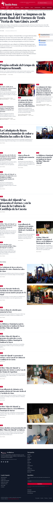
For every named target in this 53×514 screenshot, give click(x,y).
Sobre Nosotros (4, 477)
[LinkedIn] (7, 461)
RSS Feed (29, 471)
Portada (2, 7)
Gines (24, 10)
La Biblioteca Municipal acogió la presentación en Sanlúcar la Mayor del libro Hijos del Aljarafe (44, 159)
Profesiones (49, 7)
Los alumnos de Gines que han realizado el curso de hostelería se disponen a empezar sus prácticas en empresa (44, 91)
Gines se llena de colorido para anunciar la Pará (26, 157)
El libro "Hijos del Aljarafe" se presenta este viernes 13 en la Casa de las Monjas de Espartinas (8, 226)
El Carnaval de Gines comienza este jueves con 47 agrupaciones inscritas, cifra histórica (26, 103)
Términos (46, 498)
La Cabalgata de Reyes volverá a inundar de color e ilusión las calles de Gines (12, 269)
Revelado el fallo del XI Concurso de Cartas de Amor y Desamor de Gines (8, 88)
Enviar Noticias (30, 493)
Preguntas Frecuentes (31, 491)
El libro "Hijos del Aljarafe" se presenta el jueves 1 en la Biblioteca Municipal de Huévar (44, 240)
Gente (22, 7)
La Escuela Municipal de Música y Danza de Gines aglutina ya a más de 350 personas (7, 109)
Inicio (1, 10)
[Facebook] (1, 461)
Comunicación (37, 7)
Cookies (41, 498)
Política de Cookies (4, 482)
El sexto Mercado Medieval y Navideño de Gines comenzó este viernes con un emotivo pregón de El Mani (8, 157)
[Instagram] (5, 461)
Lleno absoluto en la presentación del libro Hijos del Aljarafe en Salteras (8, 246)
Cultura (43, 7)
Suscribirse (40, 483)
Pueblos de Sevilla (17, 10)
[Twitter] (3, 461)
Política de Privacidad (5, 480)
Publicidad (29, 489)
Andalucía (17, 7)
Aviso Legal (3, 485)
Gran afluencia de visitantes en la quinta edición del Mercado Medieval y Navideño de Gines (26, 228)
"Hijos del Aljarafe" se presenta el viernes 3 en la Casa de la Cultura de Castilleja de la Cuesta (12, 357)
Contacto (2, 486)
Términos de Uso (4, 483)
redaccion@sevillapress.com (13, 498)
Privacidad (37, 498)
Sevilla (12, 7)
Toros (32, 7)
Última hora (7, 8)
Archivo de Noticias (31, 470)
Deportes (27, 7)
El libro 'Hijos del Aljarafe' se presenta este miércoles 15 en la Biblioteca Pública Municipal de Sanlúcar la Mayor (8, 177)
